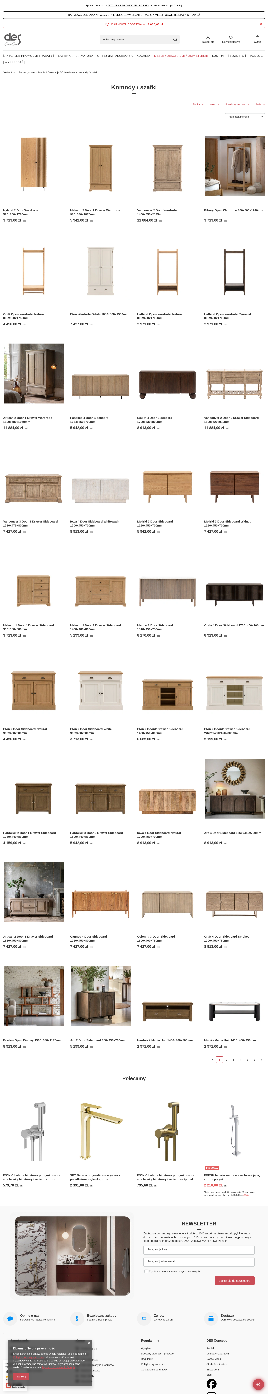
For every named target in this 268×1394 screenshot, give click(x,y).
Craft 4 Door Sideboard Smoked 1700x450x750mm (227, 938)
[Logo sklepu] (12, 39)
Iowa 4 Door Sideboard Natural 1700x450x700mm (159, 835)
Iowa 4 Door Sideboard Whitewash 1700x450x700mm (94, 523)
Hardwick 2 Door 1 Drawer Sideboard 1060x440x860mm (29, 835)
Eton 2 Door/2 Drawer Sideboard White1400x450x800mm (227, 731)
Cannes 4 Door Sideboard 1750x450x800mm (88, 938)
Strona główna (27, 72)
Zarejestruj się (89, 1348)
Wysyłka (146, 1348)
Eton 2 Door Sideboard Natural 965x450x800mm (25, 731)
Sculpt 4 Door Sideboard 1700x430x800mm (154, 419)
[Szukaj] (175, 39)
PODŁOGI (257, 55)
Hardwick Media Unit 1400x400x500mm (165, 1040)
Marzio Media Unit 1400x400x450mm (230, 1040)
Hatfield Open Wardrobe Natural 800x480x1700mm (160, 316)
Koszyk (85, 1354)
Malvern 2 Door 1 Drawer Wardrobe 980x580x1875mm (95, 212)
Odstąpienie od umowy (154, 1369)
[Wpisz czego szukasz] (140, 39)
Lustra (218, 55)
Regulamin (147, 1358)
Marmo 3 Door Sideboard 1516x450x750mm (155, 627)
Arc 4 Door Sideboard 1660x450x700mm (232, 833)
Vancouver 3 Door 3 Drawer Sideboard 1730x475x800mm (30, 523)
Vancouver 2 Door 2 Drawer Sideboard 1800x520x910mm (231, 419)
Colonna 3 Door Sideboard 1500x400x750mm (156, 938)
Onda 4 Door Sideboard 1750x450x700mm (234, 625)
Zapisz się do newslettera (234, 1280)
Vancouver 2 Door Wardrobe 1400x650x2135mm (157, 212)
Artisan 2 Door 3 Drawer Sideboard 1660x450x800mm (28, 938)
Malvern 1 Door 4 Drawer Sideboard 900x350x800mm (28, 627)
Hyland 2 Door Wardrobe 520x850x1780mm (20, 212)
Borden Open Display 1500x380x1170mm (32, 1040)
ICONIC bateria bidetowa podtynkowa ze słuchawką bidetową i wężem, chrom (31, 1177)
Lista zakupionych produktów (97, 1364)
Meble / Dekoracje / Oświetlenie (181, 55)
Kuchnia (143, 55)
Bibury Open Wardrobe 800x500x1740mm (233, 210)
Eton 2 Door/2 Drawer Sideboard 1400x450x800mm (160, 731)
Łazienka (65, 55)
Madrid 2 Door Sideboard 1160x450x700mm (155, 523)
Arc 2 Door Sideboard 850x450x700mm (98, 1040)
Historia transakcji (91, 1370)
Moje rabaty (87, 1375)
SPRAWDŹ (193, 14)
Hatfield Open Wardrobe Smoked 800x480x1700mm (227, 316)
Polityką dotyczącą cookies (28, 1357)
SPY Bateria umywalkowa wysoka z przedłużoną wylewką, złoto (95, 1177)
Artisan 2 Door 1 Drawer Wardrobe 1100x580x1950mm (27, 419)
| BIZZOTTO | (237, 55)
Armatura (84, 55)
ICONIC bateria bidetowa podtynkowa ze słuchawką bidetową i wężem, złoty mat (165, 1177)
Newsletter (199, 1223)
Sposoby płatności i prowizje (157, 1353)
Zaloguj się (208, 41)
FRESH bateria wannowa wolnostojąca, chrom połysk (232, 1177)
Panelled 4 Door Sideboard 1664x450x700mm (89, 419)
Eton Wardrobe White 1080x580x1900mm (99, 314)
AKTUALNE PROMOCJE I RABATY (128, 5)
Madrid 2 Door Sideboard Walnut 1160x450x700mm (227, 523)
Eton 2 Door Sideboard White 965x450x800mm (91, 731)
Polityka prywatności (153, 1364)
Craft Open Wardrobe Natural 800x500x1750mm (24, 316)
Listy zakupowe (231, 41)
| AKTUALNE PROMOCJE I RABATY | (28, 55)
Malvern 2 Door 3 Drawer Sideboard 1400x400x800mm (95, 627)
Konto (80, 1340)
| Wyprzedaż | (14, 62)
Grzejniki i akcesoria (115, 55)
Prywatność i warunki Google (58, 1367)
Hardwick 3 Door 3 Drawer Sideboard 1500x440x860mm (96, 835)
